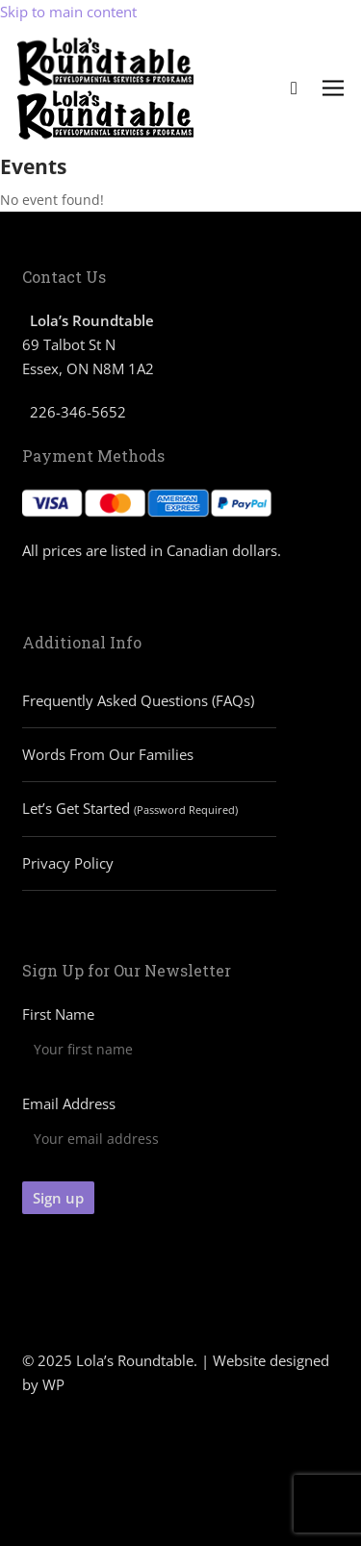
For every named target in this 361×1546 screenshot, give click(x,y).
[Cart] (294, 88)
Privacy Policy (68, 863)
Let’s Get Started (130, 808)
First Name (58, 1014)
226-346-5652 (78, 411)
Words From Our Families (107, 754)
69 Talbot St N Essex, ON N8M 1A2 (88, 344)
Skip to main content (68, 11)
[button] (333, 89)
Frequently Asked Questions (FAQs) (138, 700)
